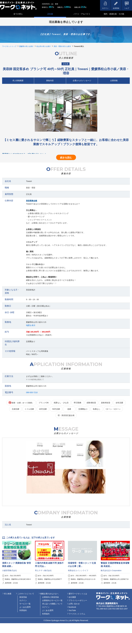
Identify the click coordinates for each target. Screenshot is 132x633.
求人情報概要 (18, 80)
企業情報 (114, 80)
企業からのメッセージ (82, 80)
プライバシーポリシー (78, 600)
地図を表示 (30, 325)
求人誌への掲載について (52, 604)
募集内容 (50, 80)
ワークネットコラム (77, 614)
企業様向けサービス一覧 (52, 600)
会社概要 (72, 597)
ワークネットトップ (9, 46)
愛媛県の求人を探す (26, 46)
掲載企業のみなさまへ (49, 594)
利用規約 (23, 610)
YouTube (72, 610)
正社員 (50, 14)
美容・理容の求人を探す (62, 46)
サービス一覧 (25, 604)
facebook (72, 607)
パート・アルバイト (82, 14)
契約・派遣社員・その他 (114, 14)
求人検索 (7, 594)
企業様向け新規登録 (50, 597)
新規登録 (23, 597)
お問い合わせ (74, 604)
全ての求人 (18, 14)
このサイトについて (25, 594)
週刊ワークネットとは (78, 594)
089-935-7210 (32, 392)
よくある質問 (25, 607)
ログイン (23, 600)
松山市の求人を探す (43, 46)
